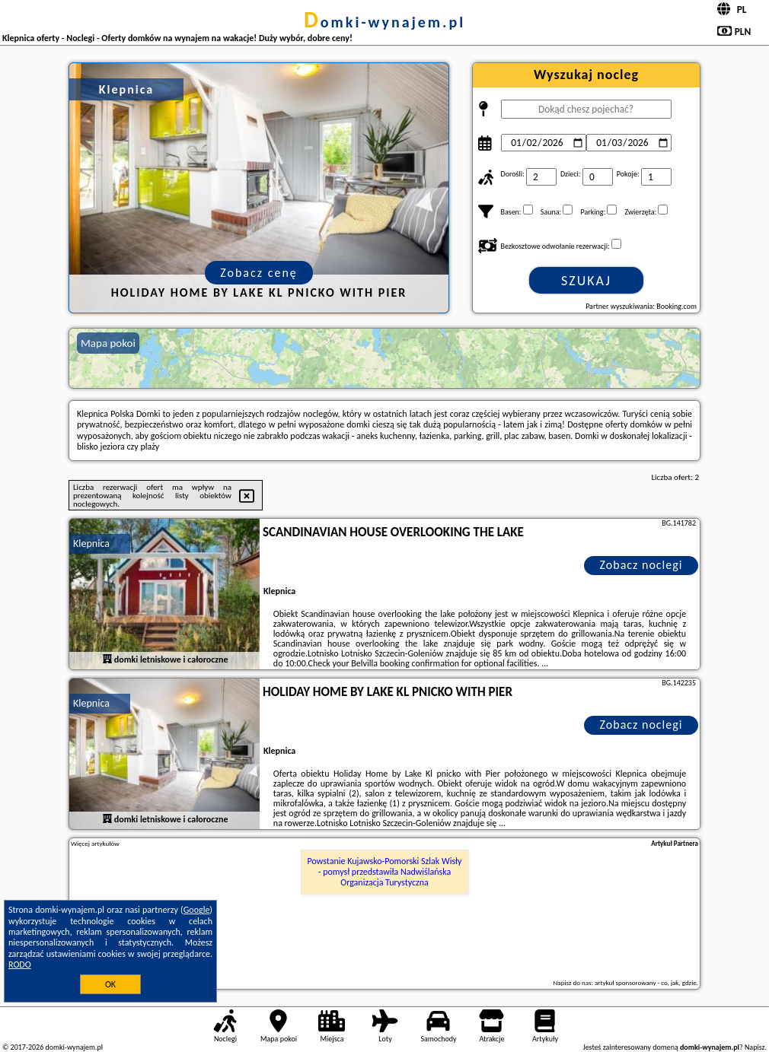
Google (196, 909)
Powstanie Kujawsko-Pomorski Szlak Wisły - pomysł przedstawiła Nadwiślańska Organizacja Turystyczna (385, 872)
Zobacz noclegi (641, 565)
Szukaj (586, 280)
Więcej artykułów (95, 843)
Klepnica (91, 543)
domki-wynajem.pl (384, 22)
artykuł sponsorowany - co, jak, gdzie (646, 982)
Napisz (755, 1047)
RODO (19, 964)
